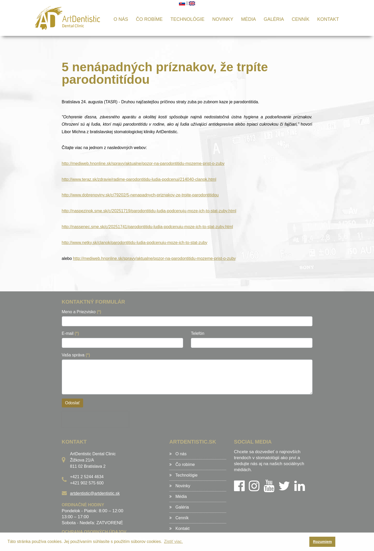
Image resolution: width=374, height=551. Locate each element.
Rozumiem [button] (322, 542)
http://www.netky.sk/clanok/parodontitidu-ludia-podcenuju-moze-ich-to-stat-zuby (135, 242)
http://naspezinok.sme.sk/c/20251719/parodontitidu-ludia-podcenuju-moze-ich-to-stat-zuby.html (149, 211)
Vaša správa (76, 355)
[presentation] (95, 419)
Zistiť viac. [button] (173, 541)
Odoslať (72, 403)
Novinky (222, 19)
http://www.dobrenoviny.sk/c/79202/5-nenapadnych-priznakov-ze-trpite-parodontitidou (140, 195)
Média (248, 19)
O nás (120, 19)
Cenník (300, 19)
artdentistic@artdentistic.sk (95, 493)
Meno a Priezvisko (81, 312)
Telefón (197, 333)
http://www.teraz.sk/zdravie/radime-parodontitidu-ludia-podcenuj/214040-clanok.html (139, 179)
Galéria (274, 19)
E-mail (70, 333)
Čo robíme (149, 19)
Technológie (187, 19)
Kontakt (328, 19)
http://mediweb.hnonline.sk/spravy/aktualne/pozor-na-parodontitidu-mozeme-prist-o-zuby (143, 163)
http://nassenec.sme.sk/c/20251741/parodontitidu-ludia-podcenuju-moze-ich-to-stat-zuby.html (147, 227)
